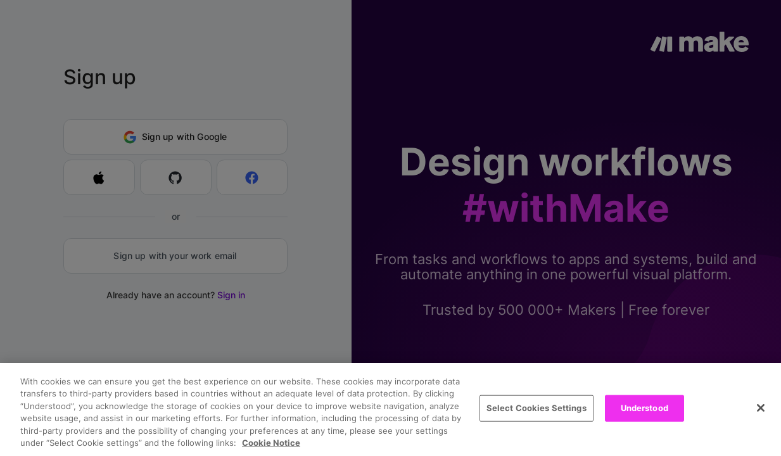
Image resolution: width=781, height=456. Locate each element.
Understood (644, 408)
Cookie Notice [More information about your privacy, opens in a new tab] (271, 443)
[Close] (761, 408)
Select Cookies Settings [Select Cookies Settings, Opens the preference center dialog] (536, 408)
